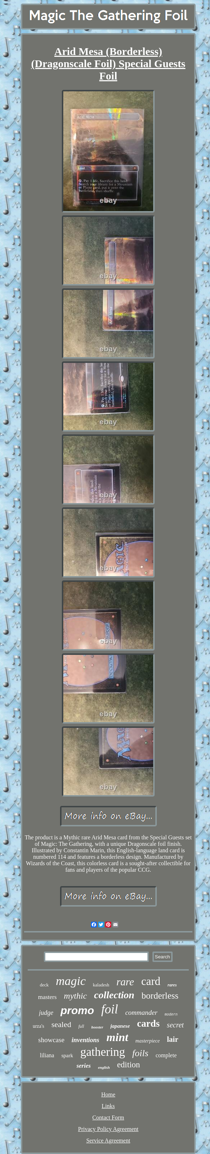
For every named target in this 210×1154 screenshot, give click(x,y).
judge (46, 1012)
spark (67, 1055)
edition (128, 1064)
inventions (85, 1040)
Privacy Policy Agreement (108, 1129)
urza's (38, 1026)
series (84, 1065)
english (104, 1067)
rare (125, 981)
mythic (75, 995)
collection (114, 994)
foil (109, 1009)
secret (175, 1025)
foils (140, 1053)
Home (108, 1094)
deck (44, 984)
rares (172, 984)
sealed (61, 1024)
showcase (51, 1040)
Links (108, 1106)
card (150, 981)
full (81, 1026)
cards (148, 1023)
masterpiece (148, 1041)
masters (47, 997)
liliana (47, 1055)
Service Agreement (108, 1140)
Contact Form (108, 1117)
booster (97, 1027)
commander (141, 1012)
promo (77, 1010)
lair (172, 1039)
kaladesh (101, 984)
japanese (120, 1026)
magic (71, 980)
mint (117, 1037)
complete (166, 1055)
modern (171, 1015)
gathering (102, 1051)
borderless (160, 995)
